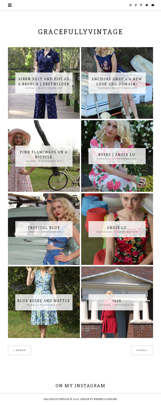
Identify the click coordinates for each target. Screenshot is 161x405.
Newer (21, 350)
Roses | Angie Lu (117, 154)
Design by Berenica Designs (98, 399)
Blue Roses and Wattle (43, 301)
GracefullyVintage (80, 31)
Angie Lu (117, 228)
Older (140, 350)
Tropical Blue (44, 228)
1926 (117, 301)
